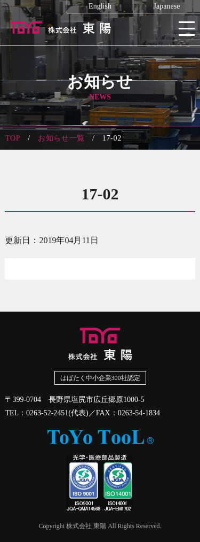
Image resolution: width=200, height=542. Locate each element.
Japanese (167, 6)
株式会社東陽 (100, 26)
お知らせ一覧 (61, 138)
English (100, 6)
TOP (12, 138)
